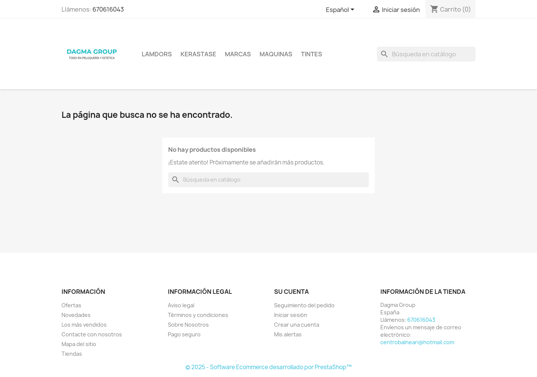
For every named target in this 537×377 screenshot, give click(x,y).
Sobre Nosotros (188, 324)
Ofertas (71, 305)
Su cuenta (291, 292)
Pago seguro (184, 334)
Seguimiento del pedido (304, 305)
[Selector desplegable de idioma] (341, 10)
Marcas (238, 54)
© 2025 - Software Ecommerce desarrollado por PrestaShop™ (268, 367)
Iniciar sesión (290, 314)
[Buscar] (426, 54)
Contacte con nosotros (92, 334)
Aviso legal (181, 305)
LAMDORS (157, 54)
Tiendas (72, 353)
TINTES (311, 54)
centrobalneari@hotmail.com (417, 342)
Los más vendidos (84, 324)
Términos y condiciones (198, 314)
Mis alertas (288, 334)
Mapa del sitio (79, 344)
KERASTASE (198, 54)
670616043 (108, 9)
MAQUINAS (276, 54)
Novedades (76, 314)
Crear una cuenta (296, 324)
